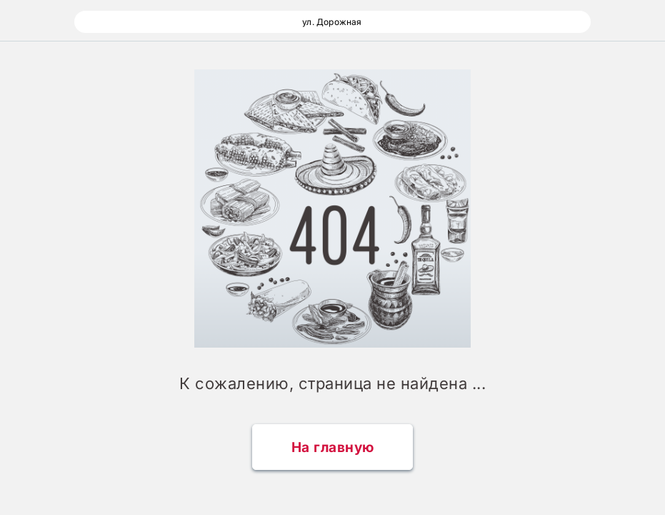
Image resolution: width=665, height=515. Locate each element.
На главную (332, 447)
